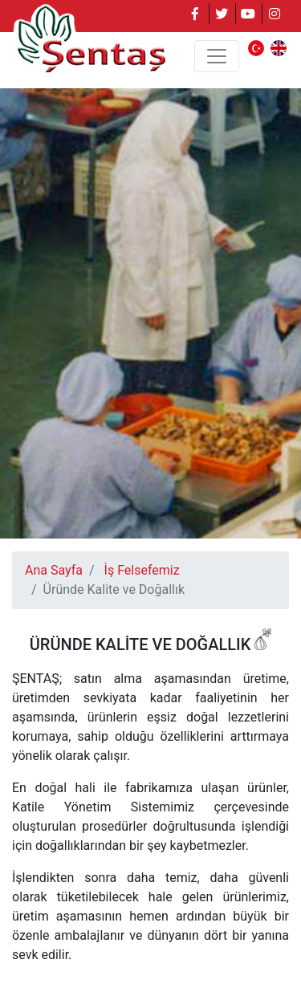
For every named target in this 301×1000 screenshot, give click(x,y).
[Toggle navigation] (216, 56)
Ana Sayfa (54, 570)
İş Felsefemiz (142, 570)
